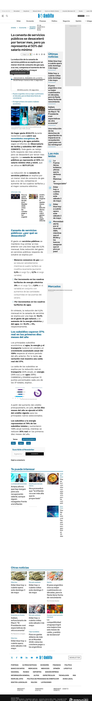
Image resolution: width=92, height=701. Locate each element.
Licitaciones (46, 682)
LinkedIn (26, 657)
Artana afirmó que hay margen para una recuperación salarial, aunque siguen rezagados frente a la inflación (19, 495)
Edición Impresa (52, 672)
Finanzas (42, 21)
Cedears (69, 290)
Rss (74, 675)
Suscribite (34, 453)
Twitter (12, 657)
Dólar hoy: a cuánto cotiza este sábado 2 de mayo (57, 194)
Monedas (51, 290)
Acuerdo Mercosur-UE (69, 11)
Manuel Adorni (37, 11)
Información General (20, 675)
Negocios (66, 21)
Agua (21, 443)
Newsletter (75, 657)
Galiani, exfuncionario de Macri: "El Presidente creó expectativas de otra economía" (54, 115)
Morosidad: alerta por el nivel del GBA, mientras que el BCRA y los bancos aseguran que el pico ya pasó (58, 236)
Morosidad (17, 11)
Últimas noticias (29, 665)
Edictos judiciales (19, 682)
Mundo (26, 672)
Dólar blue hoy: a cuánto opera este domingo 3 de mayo (55, 64)
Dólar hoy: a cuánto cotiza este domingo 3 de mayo (54, 76)
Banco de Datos (17, 668)
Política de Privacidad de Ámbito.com (43, 679)
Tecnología (64, 675)
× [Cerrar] (27, 72)
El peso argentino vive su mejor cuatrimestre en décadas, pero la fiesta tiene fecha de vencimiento (28, 96)
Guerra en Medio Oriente (52, 11)
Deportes (37, 672)
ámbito (13, 27)
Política (54, 21)
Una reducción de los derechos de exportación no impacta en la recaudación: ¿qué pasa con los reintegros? (55, 136)
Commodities (62, 290)
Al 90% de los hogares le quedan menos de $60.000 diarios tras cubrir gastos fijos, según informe (42, 208)
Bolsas (56, 290)
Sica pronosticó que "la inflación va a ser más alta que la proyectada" (36, 493)
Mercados (32, 668)
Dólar (19, 21)
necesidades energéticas (23, 138)
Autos (36, 675)
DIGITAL (21, 689)
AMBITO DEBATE (61, 689)
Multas (34, 682)
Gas (13, 443)
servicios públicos (33, 27)
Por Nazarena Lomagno (18, 634)
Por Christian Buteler (53, 601)
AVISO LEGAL (68, 679)
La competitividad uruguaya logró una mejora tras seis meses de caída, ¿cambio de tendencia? (54, 627)
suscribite (81, 15)
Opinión (78, 21)
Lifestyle (68, 668)
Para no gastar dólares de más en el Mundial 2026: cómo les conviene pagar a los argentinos (25, 206)
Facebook (16, 657)
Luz (28, 443)
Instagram (21, 657)
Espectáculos (49, 675)
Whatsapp (37, 657)
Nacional (15, 672)
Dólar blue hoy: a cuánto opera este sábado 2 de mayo (57, 211)
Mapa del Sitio (17, 679)
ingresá (87, 15)
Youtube (32, 657)
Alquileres (26, 11)
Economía (30, 21)
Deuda (81, 11)
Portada (14, 665)
